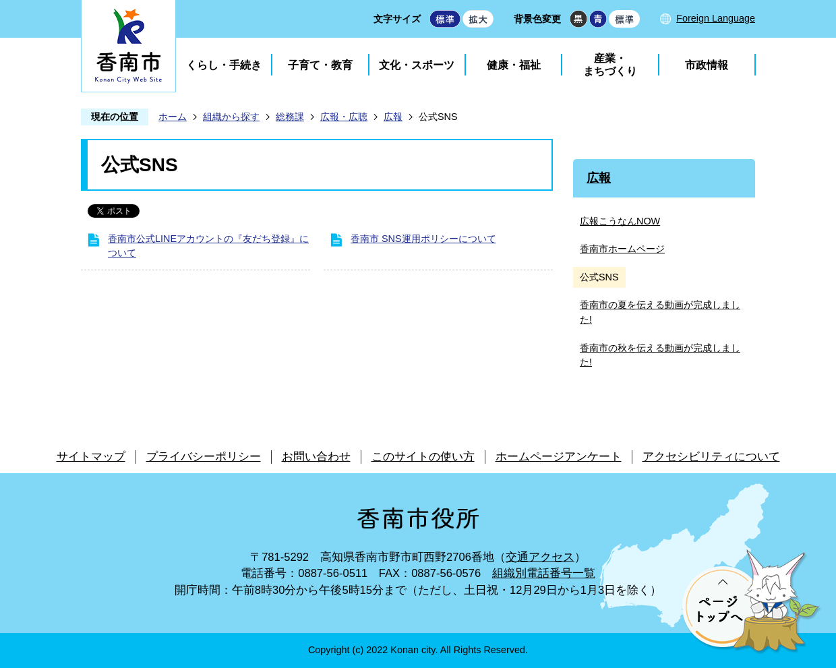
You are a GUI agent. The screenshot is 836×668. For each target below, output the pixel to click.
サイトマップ (91, 456)
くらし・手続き (224, 65)
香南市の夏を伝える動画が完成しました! (660, 312)
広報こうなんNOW (620, 221)
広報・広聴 (343, 116)
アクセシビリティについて (711, 456)
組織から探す (231, 116)
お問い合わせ (316, 456)
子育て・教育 (320, 65)
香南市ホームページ (622, 248)
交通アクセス (540, 557)
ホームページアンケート (559, 456)
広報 (393, 116)
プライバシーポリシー (203, 456)
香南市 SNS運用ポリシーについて (423, 238)
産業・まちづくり (610, 65)
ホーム (172, 116)
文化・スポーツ (416, 65)
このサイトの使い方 (423, 456)
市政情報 (706, 65)
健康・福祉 (514, 65)
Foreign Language (715, 18)
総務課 (290, 116)
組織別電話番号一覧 (543, 573)
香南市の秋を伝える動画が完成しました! (660, 355)
